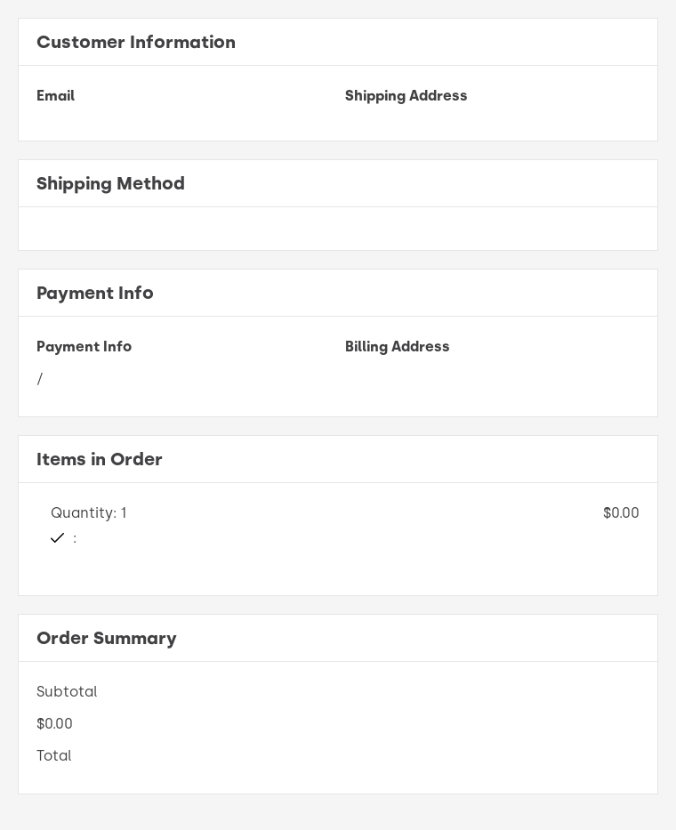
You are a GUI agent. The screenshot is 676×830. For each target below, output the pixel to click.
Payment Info (84, 346)
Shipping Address (406, 95)
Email (55, 95)
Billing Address (397, 346)
